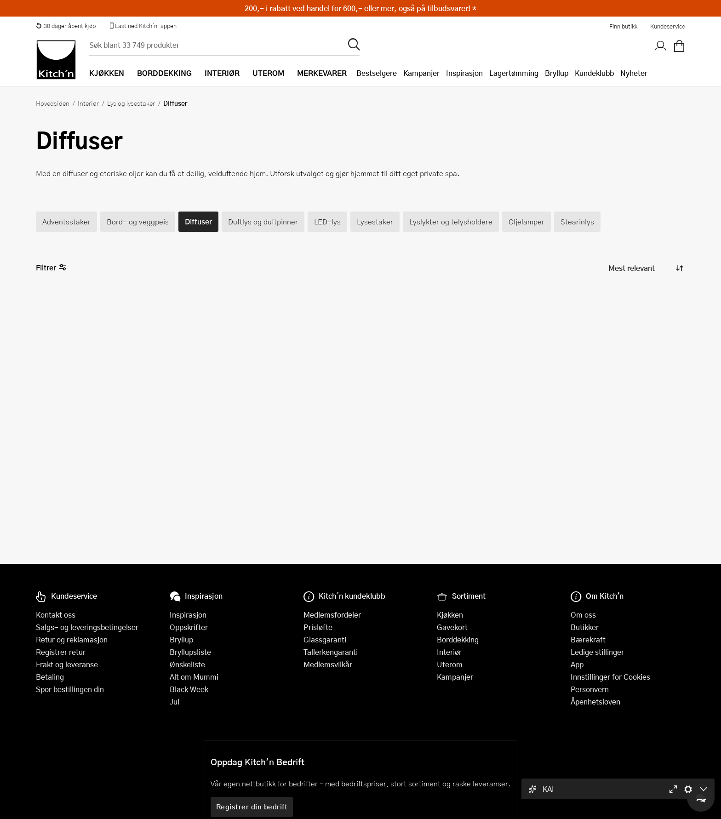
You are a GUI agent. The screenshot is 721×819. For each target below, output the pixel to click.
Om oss (583, 614)
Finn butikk (623, 26)
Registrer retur (61, 652)
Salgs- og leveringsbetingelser (87, 627)
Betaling (50, 676)
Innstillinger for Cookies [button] (610, 676)
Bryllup (556, 73)
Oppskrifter (189, 627)
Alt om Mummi (194, 676)
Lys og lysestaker (131, 103)
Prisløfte (317, 627)
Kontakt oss (55, 614)
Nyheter (633, 73)
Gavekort (452, 627)
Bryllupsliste (190, 652)
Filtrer (51, 268)
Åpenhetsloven (595, 701)
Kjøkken (450, 614)
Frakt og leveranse (67, 664)
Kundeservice (667, 26)
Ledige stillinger (597, 652)
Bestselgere (376, 73)
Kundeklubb (594, 73)
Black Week (189, 689)
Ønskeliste (187, 664)
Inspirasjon (464, 73)
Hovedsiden (52, 103)
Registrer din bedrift (252, 807)
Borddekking (458, 639)
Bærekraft (588, 639)
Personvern (590, 689)
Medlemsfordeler (332, 614)
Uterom (450, 664)
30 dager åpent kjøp (66, 26)
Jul (174, 701)
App (577, 664)
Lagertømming (513, 73)
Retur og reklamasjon (72, 639)
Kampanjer (421, 73)
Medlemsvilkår (327, 664)
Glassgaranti (324, 639)
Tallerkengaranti (330, 652)
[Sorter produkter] (645, 268)
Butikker (585, 627)
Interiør (88, 103)
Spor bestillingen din (70, 689)
